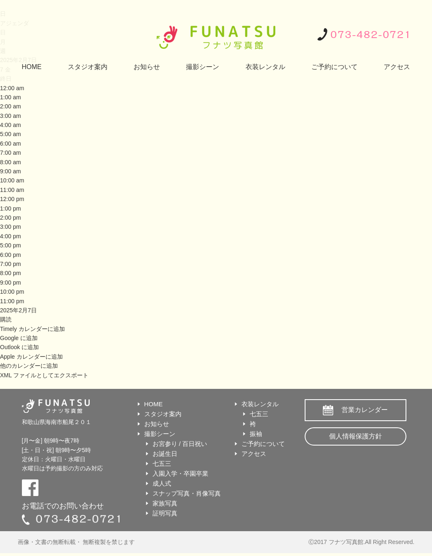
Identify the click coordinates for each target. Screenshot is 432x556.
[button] (6, 319)
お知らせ (147, 66)
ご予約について (334, 66)
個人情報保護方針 (355, 436)
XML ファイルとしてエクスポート (44, 375)
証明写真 (165, 513)
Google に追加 (19, 338)
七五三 (162, 463)
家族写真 (165, 503)
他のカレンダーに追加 (29, 365)
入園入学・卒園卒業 (180, 473)
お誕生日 (165, 453)
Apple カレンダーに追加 (31, 356)
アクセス (397, 66)
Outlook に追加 (19, 347)
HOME (32, 66)
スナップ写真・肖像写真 (187, 493)
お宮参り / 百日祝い (180, 443)
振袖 (256, 433)
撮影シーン (202, 66)
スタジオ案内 (87, 66)
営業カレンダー (364, 409)
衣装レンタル (265, 66)
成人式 (162, 483)
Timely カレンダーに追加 (32, 329)
